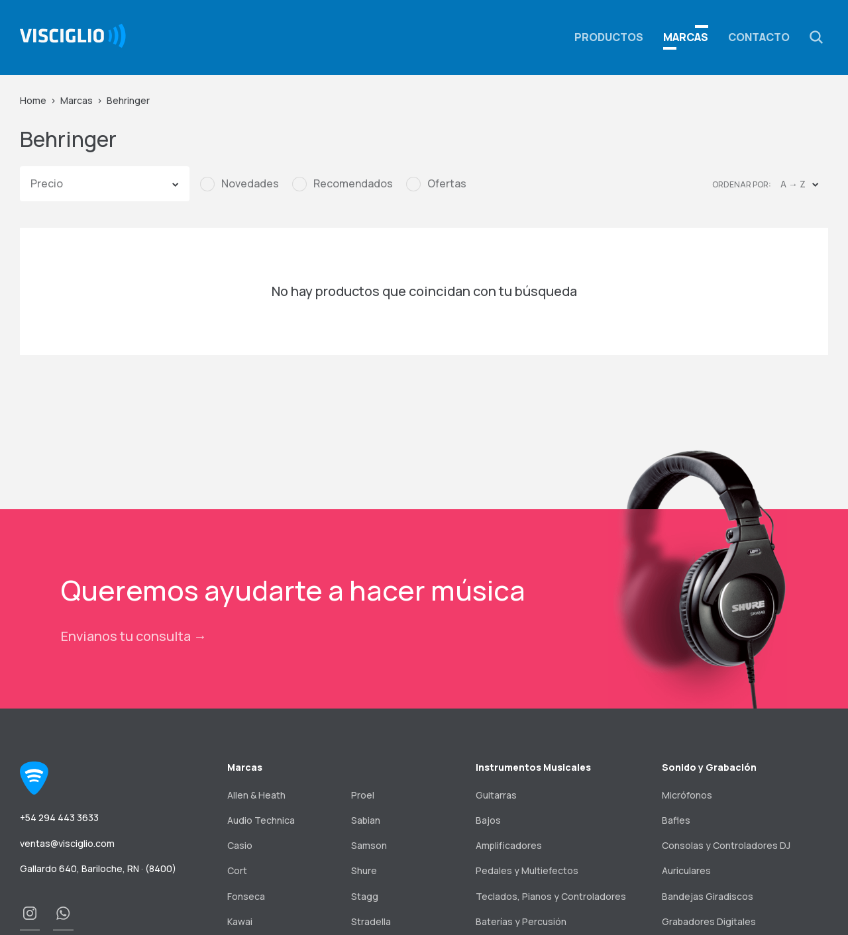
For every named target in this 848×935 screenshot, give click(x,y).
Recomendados (353, 184)
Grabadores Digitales (709, 921)
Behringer (128, 100)
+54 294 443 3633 (59, 817)
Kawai (239, 921)
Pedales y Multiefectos (527, 870)
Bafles (676, 820)
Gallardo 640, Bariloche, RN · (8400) (98, 868)
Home (33, 100)
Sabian (365, 820)
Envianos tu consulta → (134, 636)
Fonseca (246, 896)
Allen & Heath (256, 795)
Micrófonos (687, 795)
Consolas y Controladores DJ (726, 845)
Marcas (685, 37)
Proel (362, 795)
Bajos (488, 820)
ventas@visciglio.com (67, 843)
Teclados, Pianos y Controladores (551, 896)
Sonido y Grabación (709, 767)
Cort (237, 870)
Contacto (759, 37)
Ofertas (446, 184)
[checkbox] (239, 184)
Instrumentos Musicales (533, 767)
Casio (239, 845)
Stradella (371, 921)
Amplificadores (509, 845)
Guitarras (496, 795)
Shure (364, 870)
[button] (816, 37)
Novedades (250, 184)
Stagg (364, 896)
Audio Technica (261, 820)
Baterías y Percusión (521, 921)
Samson (369, 845)
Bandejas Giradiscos (707, 896)
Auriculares (686, 870)
